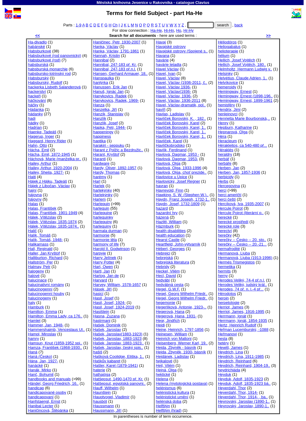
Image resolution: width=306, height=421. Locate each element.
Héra (222, 136)
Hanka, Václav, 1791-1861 (116, 51)
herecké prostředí (233, 221)
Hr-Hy (188, 30)
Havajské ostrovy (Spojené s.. (181, 51)
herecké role (228, 226)
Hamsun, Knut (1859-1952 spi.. (55, 343)
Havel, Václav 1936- (173, 87)
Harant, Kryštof (106, 154)
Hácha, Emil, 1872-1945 (49, 154)
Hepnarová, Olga (232, 132)
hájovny (35, 199)
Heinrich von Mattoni (174, 338)
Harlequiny (102, 221)
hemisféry (226, 105)
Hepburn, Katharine (235, 127)
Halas (33, 204)
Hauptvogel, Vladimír (111, 397)
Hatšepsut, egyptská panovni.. (119, 383)
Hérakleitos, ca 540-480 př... (242, 145)
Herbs (223, 181)
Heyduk (224, 374)
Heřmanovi (227, 334)
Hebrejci (163, 253)
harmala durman (107, 230)
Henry (223, 123)
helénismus (165, 388)
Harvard (100, 280)
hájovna (35, 195)
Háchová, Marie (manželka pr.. (54, 159)
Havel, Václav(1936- (173, 91)
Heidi (160, 325)
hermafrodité (229, 248)
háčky (33, 105)
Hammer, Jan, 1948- (46, 325)
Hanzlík (99, 118)
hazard (162, 208)
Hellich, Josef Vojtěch (236, 60)
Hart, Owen (103, 266)
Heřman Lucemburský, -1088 (243, 329)
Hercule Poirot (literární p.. (241, 212)
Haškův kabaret (106, 361)
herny (223, 275)
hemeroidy (227, 87)
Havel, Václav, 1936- (174, 96)
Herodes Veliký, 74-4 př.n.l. (241, 280)
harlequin (101, 208)
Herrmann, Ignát (232, 316)
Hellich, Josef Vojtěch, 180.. (242, 64)
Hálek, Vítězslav (42, 217)
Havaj (161, 42)
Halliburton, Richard (45, 257)
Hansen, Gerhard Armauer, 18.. (120, 73)
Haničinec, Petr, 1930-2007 (116, 42)
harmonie (101, 235)
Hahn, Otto (37, 145)
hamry (33, 338)
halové (34, 275)
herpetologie (228, 302)
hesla (222, 338)
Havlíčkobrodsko (170, 145)
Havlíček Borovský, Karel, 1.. (181, 127)
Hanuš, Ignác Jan (108, 91)
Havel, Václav (168, 78)
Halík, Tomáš (39, 235)
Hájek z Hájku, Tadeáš (47, 181)
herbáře (224, 163)
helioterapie (228, 51)
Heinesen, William (171, 334)
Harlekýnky (103, 195)
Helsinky (225, 73)
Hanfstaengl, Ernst (44, 401)
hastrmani (102, 320)
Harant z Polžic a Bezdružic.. (118, 150)
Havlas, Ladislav (170, 114)
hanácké (35, 365)
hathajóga (102, 374)
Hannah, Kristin (106, 55)
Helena (162, 379)
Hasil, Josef (103, 298)
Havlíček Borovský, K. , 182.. (181, 118)
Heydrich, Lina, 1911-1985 (241, 356)
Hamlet (34, 320)
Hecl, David (166, 275)
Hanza (99, 105)
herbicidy (225, 177)
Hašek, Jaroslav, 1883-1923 (117, 338)
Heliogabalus (229, 46)
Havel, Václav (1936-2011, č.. (181, 82)
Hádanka (36, 109)
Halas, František (42, 208)
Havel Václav (167, 69)
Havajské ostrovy (171, 46)
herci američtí (229, 195)
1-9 (78, 25)
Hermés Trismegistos (236, 262)
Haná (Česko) (40, 356)
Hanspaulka (103, 78)
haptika (99, 141)
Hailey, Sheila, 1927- (46, 172)
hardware (101, 163)
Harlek (99, 186)
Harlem (99, 199)
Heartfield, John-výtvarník (178, 244)
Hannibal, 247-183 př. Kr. (115, 64)
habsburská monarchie (48, 69)
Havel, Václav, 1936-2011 (178, 100)
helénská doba (168, 401)
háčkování (37, 100)
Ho (178, 30)
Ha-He (156, 30)
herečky (225, 235)
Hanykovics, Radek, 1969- (116, 100)
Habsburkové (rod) (44, 60)
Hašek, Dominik (107, 325)
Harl (96, 181)
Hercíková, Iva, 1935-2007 (241, 204)
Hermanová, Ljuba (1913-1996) (245, 257)
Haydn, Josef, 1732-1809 (178, 204)
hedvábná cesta (169, 284)
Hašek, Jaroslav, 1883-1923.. (118, 343)
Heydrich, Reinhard (234, 361)
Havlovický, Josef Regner (178, 181)
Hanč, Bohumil (40, 374)
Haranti (99, 159)
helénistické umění (172, 397)
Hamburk (36, 307)
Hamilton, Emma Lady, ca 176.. (55, 316)
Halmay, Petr (39, 266)
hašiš (97, 352)
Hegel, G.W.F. (168, 289)
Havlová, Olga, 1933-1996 (178, 168)
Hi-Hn (169, 30)
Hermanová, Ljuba (234, 253)
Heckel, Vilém (168, 271)
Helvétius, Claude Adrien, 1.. (242, 78)
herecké (225, 217)
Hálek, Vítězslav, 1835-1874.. (53, 226)
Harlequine (102, 212)
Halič (32, 230)
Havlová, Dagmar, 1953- (177, 159)
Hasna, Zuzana (106, 316)
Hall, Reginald (40, 248)
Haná (32, 352)
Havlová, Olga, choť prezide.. (181, 172)
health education (170, 235)
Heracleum (227, 141)
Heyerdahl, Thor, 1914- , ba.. (243, 397)
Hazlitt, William (168, 221)
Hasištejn (101, 311)
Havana (162, 55)
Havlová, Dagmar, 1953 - (177, 154)
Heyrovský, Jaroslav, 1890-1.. (243, 406)
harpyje (99, 253)
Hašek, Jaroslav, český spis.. (118, 347)
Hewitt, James (230, 347)
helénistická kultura (172, 392)
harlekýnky (102, 190)
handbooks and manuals (49, 379)
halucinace (37, 280)
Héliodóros (227, 42)
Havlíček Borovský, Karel (177, 123)
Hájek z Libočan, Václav (49, 186)
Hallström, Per (40, 262)
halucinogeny (39, 298)
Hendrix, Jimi (229, 109)
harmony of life (106, 244)
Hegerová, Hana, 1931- (176, 316)
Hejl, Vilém (165, 365)
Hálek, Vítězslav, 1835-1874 (52, 221)
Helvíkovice (228, 82)
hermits (224, 271)
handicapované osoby (47, 392)
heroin (223, 298)
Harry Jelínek (104, 257)
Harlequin (101, 204)
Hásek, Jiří (102, 289)
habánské (36, 46)
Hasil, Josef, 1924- (109, 302)
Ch (115, 25)
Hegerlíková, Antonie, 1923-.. (181, 307)
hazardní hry (167, 212)
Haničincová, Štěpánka (48, 410)
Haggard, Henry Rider (47, 141)
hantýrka (100, 82)
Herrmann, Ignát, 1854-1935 (242, 320)
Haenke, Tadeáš (42, 132)
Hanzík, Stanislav (108, 114)
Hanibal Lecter (40, 406)
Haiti (32, 177)
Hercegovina (229, 186)
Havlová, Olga (168, 163)
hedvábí (163, 280)
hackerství (37, 91)
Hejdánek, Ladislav (172, 356)
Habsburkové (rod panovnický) (54, 55)
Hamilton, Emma (42, 311)
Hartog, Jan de (106, 275)
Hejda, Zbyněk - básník (176, 347)
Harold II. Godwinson (111, 248)
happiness (102, 136)
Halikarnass (38, 244)
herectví (225, 230)
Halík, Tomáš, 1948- (45, 239)
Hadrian (35, 127)
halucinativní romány (46, 284)
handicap (36, 388)
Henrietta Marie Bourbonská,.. (244, 118)
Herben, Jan (228, 168)
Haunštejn (102, 392)
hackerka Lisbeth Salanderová (54, 87)
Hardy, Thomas (106, 172)
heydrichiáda (229, 370)
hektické (163, 374)
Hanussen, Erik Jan (110, 87)
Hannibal (101, 60)
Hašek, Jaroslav (107, 329)
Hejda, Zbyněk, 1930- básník (181, 352)
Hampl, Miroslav (42, 334)
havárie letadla (168, 64)
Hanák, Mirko (39, 370)
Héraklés (225, 150)
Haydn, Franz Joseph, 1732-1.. (182, 199)
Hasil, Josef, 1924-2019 (113, 307)
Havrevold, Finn (169, 190)
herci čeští (227, 199)
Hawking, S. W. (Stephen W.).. (182, 195)
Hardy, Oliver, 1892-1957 (115, 168)
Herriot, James (230, 307)
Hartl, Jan (101, 271)
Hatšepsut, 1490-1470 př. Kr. (118, 379)
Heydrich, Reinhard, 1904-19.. (244, 365)
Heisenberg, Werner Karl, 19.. (181, 343)
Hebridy (162, 266)
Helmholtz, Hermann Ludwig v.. (245, 69)
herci (222, 190)
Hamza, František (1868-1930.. (55, 347)
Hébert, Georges (170, 248)
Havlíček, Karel (169, 141)
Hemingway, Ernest (235, 91)
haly (31, 302)
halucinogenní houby (46, 293)
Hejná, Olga (166, 370)
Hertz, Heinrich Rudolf (237, 325)
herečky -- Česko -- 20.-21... (242, 244)
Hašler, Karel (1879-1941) (115, 365)
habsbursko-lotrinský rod (49, 73)
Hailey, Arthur (39, 163)
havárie (162, 60)
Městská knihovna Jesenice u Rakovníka (134, 2)
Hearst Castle (167, 239)
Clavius (202, 2)
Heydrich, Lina (230, 352)
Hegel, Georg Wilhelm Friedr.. (181, 293)
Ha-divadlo (37, 42)
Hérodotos (227, 293)
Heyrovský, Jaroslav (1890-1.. (244, 401)
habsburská (38, 64)
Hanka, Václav (106, 46)
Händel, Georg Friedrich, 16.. (53, 383)
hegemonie (165, 302)
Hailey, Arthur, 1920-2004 (50, 168)
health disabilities (171, 230)
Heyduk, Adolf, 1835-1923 (240, 379)
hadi (32, 118)
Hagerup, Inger (41, 136)
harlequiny (102, 226)
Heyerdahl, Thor (232, 388)
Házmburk (165, 226)
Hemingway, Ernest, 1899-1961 (245, 100)
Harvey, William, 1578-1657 (117, 284)
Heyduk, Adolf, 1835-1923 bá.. (244, 383)
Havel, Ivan (165, 73)
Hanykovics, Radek (110, 96)
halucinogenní (40, 289)
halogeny (36, 271)
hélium (224, 55)
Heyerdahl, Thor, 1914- (238, 392)
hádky (33, 123)
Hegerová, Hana (170, 311)
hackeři (34, 96)
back (239, 25)
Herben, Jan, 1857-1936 (239, 172)
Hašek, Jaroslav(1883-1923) (118, 334)
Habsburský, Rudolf (45, 82)
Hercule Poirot (230, 208)
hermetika (226, 266)
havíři (160, 109)
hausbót (100, 401)
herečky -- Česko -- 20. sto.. (242, 239)
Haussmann (103, 406)
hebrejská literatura (172, 262)
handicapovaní (40, 397)
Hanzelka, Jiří (105, 109)
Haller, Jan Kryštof (44, 253)
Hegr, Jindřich (168, 320)
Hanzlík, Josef (105, 123)
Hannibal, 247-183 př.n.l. (114, 69)
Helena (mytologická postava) (181, 383)
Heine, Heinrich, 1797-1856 (180, 329)
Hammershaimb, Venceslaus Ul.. (56, 329)
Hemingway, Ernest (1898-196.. (245, 96)
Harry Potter (103, 262)
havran (162, 186)
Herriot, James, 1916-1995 (241, 311)
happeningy (103, 132)
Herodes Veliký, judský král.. (242, 284)
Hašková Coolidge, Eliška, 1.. (118, 356)
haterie (99, 370)
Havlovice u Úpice (171, 177)
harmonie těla (105, 239)
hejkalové (164, 361)
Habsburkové (39, 51)
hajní (32, 190)
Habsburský (38, 78)
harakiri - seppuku (108, 145)
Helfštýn (163, 406)
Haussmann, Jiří (107, 410)
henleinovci (228, 114)
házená (162, 217)
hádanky (35, 114)
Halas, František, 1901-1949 (52, 212)
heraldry (225, 154)
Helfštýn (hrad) (168, 410)
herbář (223, 159)
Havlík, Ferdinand (171, 150)
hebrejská (164, 257)
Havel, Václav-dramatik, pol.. (181, 105)
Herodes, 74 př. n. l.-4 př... (241, 289)
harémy (99, 177)
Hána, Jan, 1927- (43, 361)
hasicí (98, 293)
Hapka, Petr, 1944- (109, 127)
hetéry (223, 343)
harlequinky (103, 217)
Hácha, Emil (38, 150)
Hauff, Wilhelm (106, 388)
